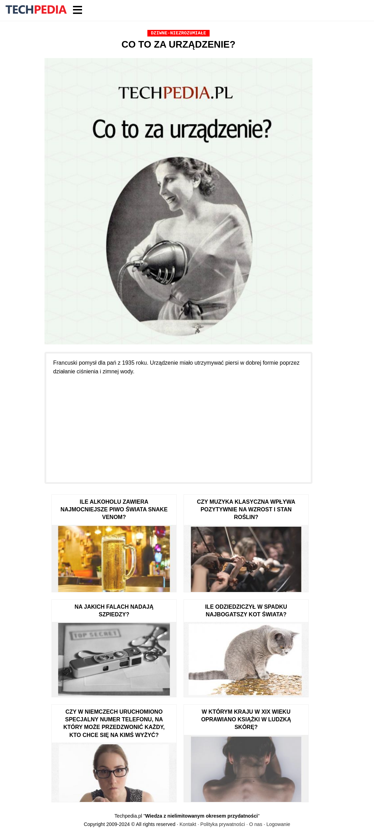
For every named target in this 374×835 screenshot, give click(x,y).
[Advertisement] (178, 424)
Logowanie (278, 824)
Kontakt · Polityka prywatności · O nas (220, 824)
